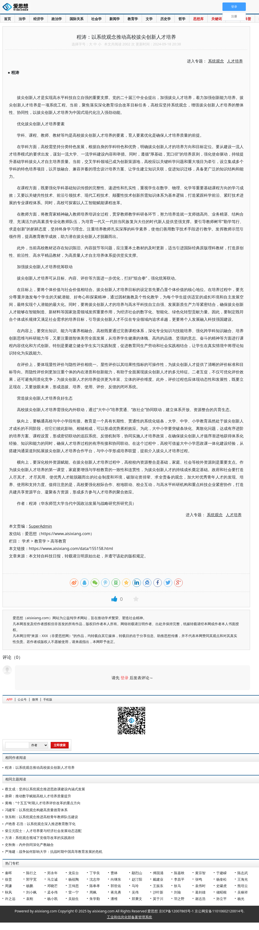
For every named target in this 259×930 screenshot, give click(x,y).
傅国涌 (158, 872)
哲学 (181, 18)
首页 (7, 18)
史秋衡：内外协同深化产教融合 (29, 844)
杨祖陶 (73, 879)
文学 (149, 18)
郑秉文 (137, 898)
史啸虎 (221, 885)
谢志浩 (200, 898)
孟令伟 (52, 892)
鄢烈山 (137, 872)
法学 (22, 18)
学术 (26, 541)
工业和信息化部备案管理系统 (129, 917)
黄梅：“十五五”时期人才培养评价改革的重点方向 (43, 803)
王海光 (242, 879)
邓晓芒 (52, 885)
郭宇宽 (31, 879)
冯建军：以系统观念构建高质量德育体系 (36, 809)
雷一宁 (73, 892)
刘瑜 (177, 892)
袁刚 (29, 898)
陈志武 (242, 872)
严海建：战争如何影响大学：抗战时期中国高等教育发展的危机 (53, 851)
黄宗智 (200, 872)
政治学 (56, 18)
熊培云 (242, 885)
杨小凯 (52, 898)
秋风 (8, 892)
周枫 (92, 892)
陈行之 (31, 872)
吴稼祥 (242, 892)
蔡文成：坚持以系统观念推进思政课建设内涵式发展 (45, 789)
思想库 (198, 18)
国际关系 (77, 18)
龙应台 (73, 872)
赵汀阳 (137, 879)
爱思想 (16, 7)
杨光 (240, 898)
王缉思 (73, 885)
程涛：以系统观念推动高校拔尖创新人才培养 (40, 767)
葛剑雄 (200, 892)
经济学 (38, 18)
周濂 (8, 885)
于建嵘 (221, 872)
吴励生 (73, 898)
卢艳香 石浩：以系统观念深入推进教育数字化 (40, 823)
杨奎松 (221, 879)
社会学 (96, 18)
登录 (125, 677)
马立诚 (52, 879)
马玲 (135, 885)
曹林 (114, 872)
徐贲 (8, 879)
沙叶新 (158, 892)
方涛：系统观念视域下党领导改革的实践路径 (40, 837)
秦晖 (8, 872)
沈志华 (94, 879)
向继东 (116, 879)
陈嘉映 (179, 872)
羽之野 (179, 898)
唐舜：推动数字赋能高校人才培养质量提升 (38, 796)
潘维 (114, 898)
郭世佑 (116, 885)
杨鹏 (29, 885)
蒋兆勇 (116, 892)
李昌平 (179, 879)
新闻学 (114, 18)
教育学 (133, 18)
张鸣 (198, 879)
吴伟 (135, 892)
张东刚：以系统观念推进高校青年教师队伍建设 (41, 816)
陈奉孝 (94, 885)
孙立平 (221, 898)
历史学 (165, 18)
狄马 (177, 885)
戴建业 (158, 879)
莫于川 (158, 898)
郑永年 (52, 872)
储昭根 (221, 892)
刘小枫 (31, 892)
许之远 (10, 898)
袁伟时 (200, 885)
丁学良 (94, 872)
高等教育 (58, 541)
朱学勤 (94, 898)
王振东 (158, 885)
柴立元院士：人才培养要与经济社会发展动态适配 (43, 830)
